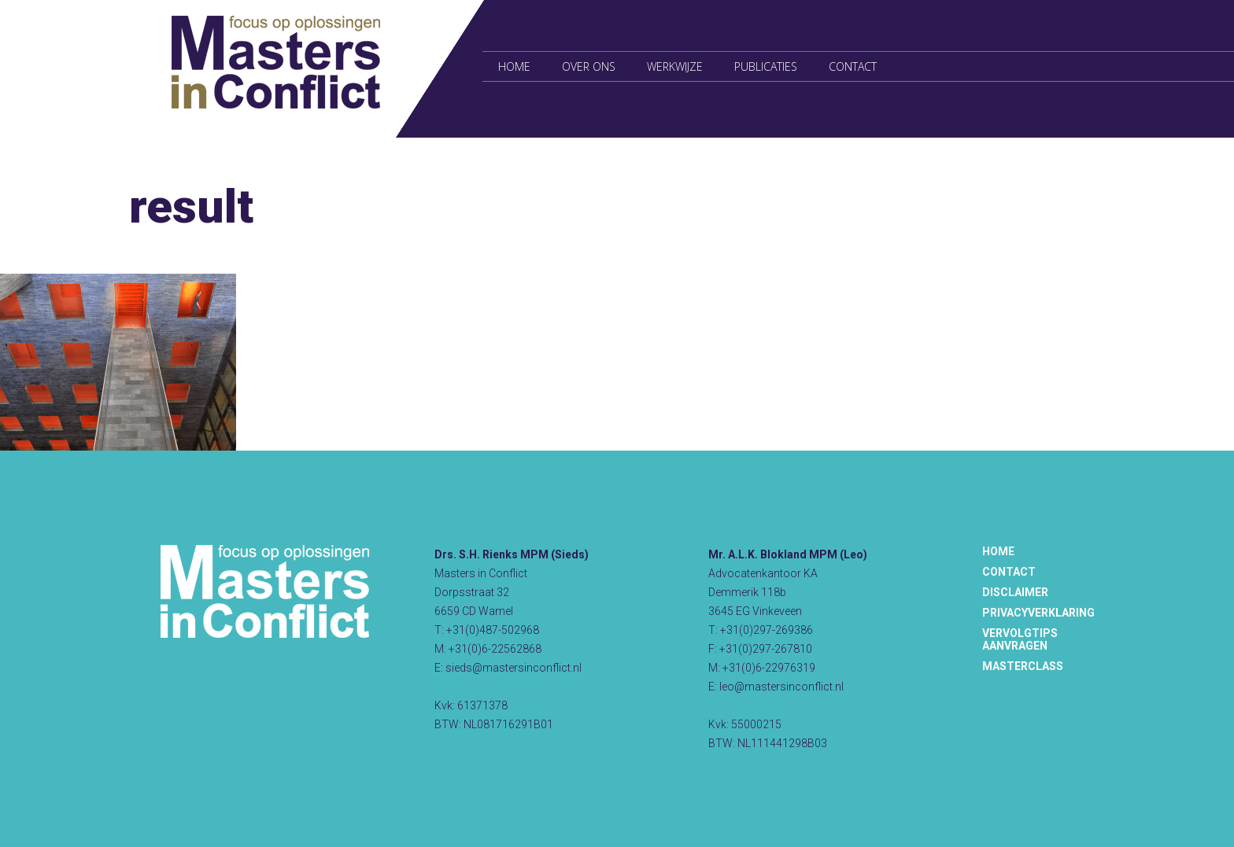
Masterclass (1022, 666)
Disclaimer (1015, 592)
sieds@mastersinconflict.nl (513, 667)
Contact (861, 66)
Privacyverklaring (1038, 612)
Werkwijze (683, 66)
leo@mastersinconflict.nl (781, 686)
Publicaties (774, 66)
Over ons (597, 66)
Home (523, 66)
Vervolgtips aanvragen (1020, 639)
